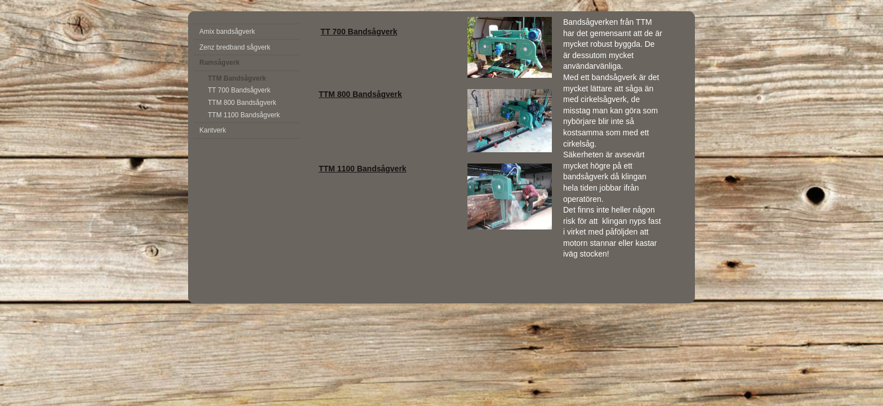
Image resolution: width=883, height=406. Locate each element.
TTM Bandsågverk (237, 78)
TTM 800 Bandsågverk (242, 103)
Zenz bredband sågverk (234, 47)
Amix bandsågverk (227, 32)
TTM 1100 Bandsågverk (244, 115)
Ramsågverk (219, 63)
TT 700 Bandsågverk (239, 90)
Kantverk (212, 130)
